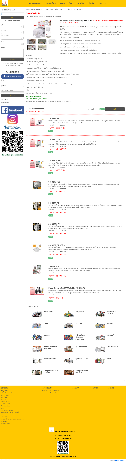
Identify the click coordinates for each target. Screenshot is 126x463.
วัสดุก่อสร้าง (80, 311)
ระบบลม (47, 335)
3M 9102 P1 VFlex (56, 245)
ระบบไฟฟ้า (79, 323)
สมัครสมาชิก (5, 102)
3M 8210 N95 (54, 140)
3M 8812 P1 (53, 118)
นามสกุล (3, 30)
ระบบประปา (111, 323)
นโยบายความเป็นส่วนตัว (11, 65)
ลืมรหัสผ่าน (4, 99)
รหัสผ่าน (3, 85)
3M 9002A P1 (54, 224)
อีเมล (2, 41)
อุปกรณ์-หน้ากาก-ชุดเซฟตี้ (57, 9)
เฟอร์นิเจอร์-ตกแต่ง (50, 358)
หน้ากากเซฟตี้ (71, 9)
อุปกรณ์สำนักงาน (82, 358)
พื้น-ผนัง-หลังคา (81, 347)
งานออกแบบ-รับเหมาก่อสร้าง (51, 371)
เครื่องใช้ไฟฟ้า (48, 311)
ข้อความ (3, 47)
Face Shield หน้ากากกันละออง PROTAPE (66, 288)
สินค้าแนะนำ (34, 16)
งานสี (46, 323)
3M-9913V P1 (54, 266)
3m (40, 16)
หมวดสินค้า (39, 9)
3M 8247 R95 (54, 182)
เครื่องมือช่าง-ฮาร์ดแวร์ (111, 312)
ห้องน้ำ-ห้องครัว (112, 347)
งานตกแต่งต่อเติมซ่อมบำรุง (82, 371)
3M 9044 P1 (53, 203)
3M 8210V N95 (55, 161)
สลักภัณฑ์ (110, 335)
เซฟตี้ (46, 9)
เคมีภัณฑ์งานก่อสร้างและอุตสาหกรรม (80, 337)
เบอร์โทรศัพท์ (5, 36)
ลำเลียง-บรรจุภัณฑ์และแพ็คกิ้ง (50, 348)
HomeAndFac (30, 9)
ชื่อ (2, 24)
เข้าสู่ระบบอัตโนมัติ (7, 90)
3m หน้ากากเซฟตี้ (46, 16)
